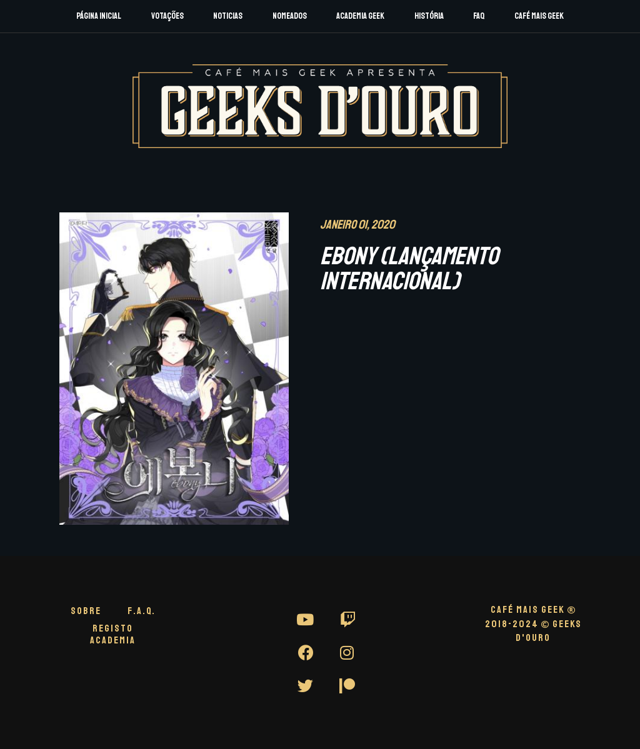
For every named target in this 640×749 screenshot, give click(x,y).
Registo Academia (113, 634)
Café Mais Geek (539, 16)
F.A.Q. (142, 611)
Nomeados (289, 16)
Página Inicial (98, 16)
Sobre (86, 611)
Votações (167, 16)
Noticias (227, 16)
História (429, 16)
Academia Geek (360, 16)
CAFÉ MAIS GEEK (533, 609)
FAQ (478, 16)
